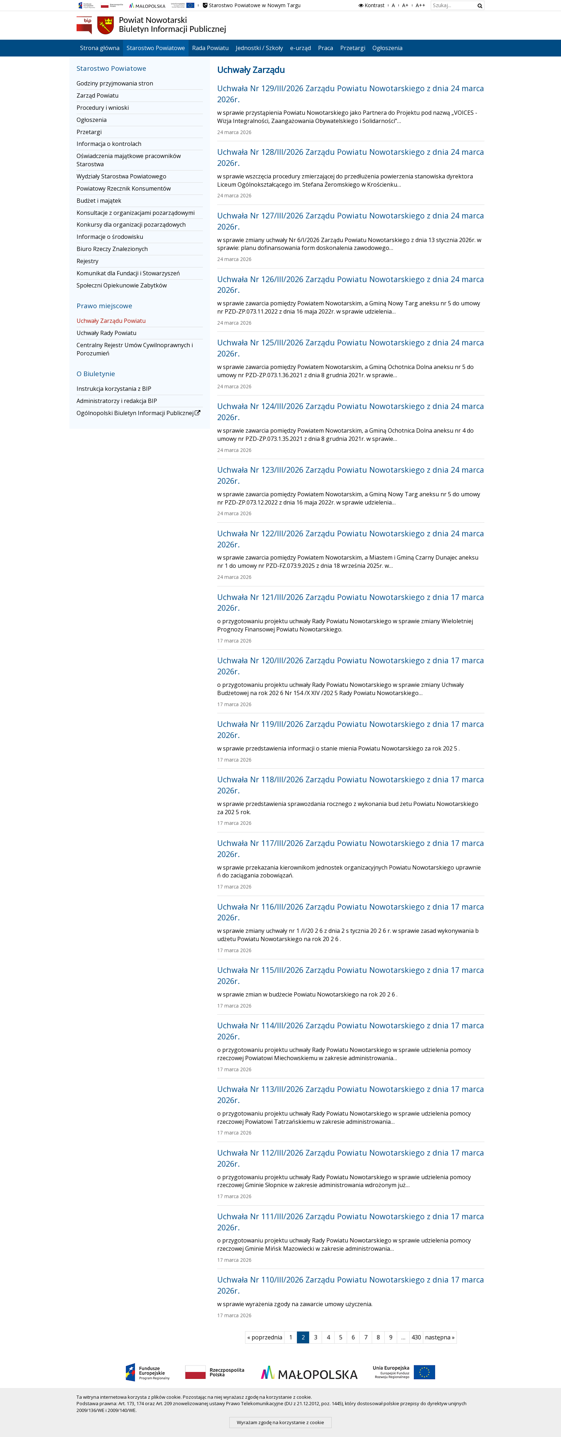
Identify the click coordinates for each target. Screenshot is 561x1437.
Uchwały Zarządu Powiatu (111, 321)
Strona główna (99, 48)
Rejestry (87, 261)
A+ (405, 5)
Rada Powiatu (210, 48)
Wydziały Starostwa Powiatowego (121, 176)
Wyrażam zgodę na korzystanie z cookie (280, 1422)
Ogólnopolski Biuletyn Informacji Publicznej (139, 413)
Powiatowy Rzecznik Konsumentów (124, 188)
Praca (325, 48)
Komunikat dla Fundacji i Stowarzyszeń (128, 273)
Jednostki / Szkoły (259, 48)
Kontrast (371, 5)
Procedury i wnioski (103, 108)
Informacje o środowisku (110, 237)
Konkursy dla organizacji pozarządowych (131, 224)
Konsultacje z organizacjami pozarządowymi (136, 213)
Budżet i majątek (99, 201)
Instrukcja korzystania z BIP (114, 389)
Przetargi (352, 48)
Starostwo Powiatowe (156, 48)
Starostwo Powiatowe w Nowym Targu (251, 5)
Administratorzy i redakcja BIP (117, 401)
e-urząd (300, 48)
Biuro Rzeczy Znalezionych (112, 249)
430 (417, 1337)
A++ (420, 5)
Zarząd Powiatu (97, 95)
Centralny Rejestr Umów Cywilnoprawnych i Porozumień (135, 349)
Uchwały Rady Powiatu (106, 333)
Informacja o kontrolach (109, 144)
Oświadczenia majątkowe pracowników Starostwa (129, 160)
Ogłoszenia (387, 48)
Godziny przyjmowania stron (115, 83)
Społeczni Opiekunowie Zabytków (122, 285)
